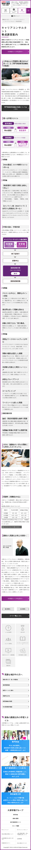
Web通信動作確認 (7, 706)
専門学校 (15, 814)
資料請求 (5, 10)
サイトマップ (5, 829)
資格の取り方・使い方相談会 (10, 679)
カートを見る (22, 10)
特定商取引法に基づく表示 (7, 839)
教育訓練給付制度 (7, 701)
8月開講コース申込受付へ (15, 51)
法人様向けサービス (22, 843)
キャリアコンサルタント (19, 19)
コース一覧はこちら (15, 615)
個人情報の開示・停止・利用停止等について (23, 834)
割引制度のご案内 (23, 655)
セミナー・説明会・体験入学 (14, 11)
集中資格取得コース (15, 822)
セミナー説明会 (8, 643)
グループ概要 (15, 826)
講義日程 (8, 665)
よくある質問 (8, 632)
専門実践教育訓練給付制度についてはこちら (15, 108)
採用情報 (20, 838)
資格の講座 (15, 818)
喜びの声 (23, 632)
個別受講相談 (6, 685)
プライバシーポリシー (23, 829)
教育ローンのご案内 (8, 690)
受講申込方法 (6, 696)
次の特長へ (23, 609)
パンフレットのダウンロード (23, 643)
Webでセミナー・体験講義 (8, 655)
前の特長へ (8, 609)
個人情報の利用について (7, 834)
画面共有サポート (6, 843)
